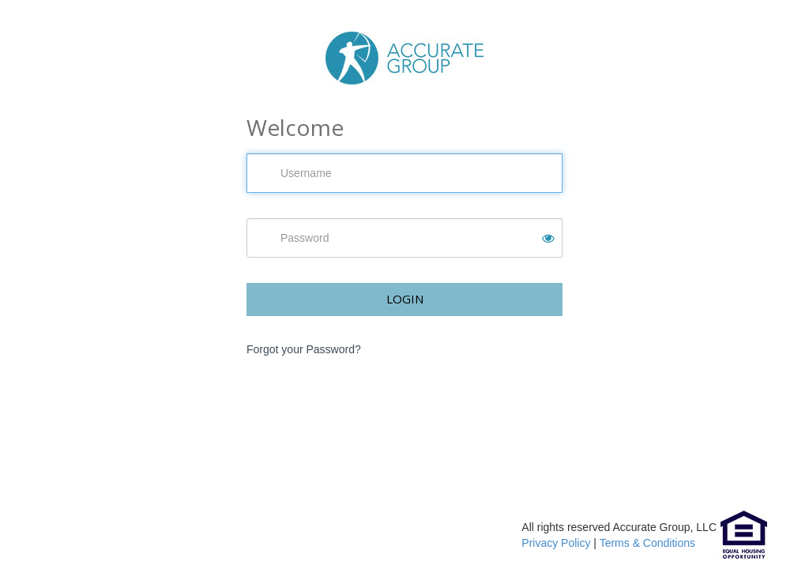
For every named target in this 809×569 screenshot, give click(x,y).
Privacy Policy (555, 543)
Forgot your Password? (303, 349)
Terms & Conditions (647, 543)
